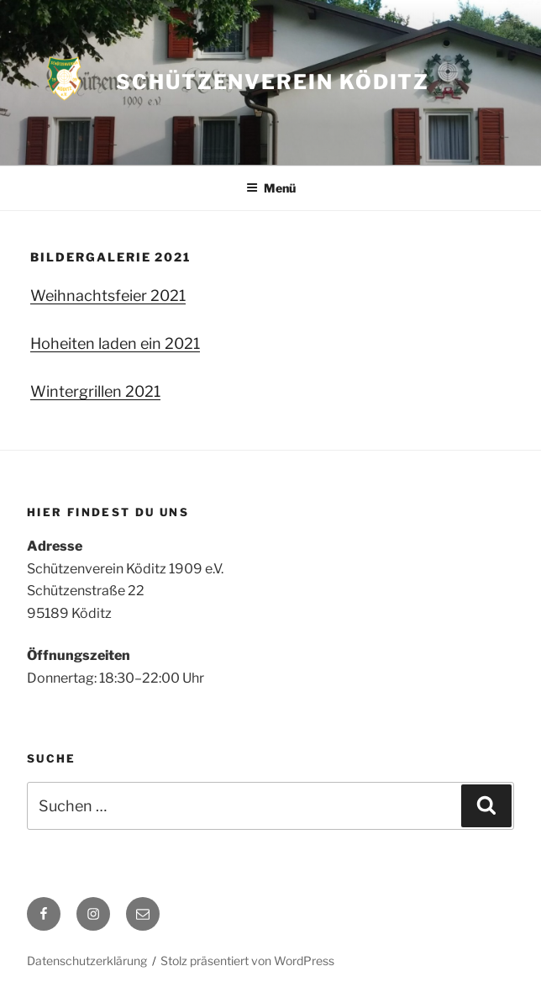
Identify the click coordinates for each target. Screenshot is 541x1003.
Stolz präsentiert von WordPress (247, 960)
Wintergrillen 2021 (95, 391)
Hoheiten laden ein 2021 (115, 343)
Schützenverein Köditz (272, 82)
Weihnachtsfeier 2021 (108, 295)
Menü (271, 188)
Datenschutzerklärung (87, 960)
